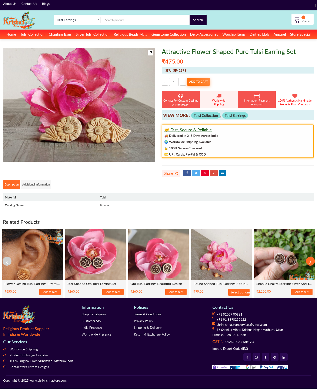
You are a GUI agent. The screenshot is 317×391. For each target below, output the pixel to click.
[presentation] (9, 263)
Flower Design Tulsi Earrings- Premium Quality (32, 286)
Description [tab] (14, 186)
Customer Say (91, 323)
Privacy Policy (143, 323)
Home (11, 34)
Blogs (46, 4)
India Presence (92, 330)
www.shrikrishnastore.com (48, 383)
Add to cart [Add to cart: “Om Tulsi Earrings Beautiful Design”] (176, 294)
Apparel (280, 34)
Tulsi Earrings (235, 115)
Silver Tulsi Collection (92, 34)
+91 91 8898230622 (231, 322)
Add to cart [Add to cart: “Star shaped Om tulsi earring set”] (113, 294)
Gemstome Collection (168, 34)
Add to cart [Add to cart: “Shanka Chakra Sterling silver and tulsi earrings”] (302, 294)
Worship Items (234, 34)
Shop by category (94, 316)
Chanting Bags (60, 34)
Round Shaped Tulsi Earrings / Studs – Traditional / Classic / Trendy (221, 286)
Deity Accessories (204, 34)
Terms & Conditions (147, 316)
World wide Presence (96, 337)
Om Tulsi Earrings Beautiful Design (156, 286)
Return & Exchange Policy (152, 337)
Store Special (300, 34)
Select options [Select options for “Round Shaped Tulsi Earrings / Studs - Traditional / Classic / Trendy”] (240, 294)
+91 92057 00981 (229, 317)
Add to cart (206, 82)
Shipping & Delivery (148, 330)
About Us (9, 4)
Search (198, 20)
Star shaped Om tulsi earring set (91, 286)
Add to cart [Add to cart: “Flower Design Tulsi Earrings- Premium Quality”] (50, 294)
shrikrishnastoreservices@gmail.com (242, 327)
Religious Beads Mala (130, 34)
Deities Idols (259, 34)
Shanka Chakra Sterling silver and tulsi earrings (284, 286)
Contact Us (29, 4)
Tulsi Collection (32, 34)
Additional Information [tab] (46, 186)
